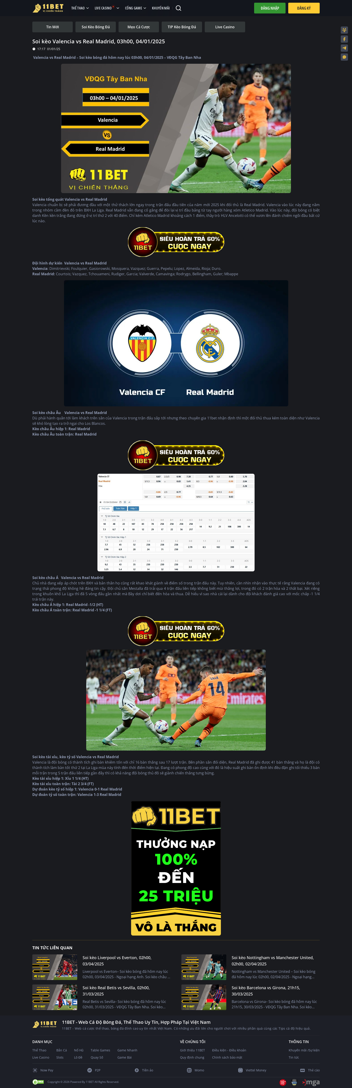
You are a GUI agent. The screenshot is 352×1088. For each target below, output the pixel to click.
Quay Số (97, 1057)
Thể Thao (39, 1050)
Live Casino (40, 1057)
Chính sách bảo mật (227, 1057)
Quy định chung (192, 1057)
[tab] (52, 27)
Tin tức (294, 1057)
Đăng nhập (270, 8)
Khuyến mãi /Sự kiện (304, 1050)
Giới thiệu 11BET (192, 1050)
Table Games (100, 1050)
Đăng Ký (304, 8)
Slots (60, 1057)
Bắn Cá (61, 1050)
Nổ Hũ (79, 1050)
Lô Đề (78, 1057)
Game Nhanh (127, 1050)
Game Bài (124, 1057)
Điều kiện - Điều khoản (229, 1050)
